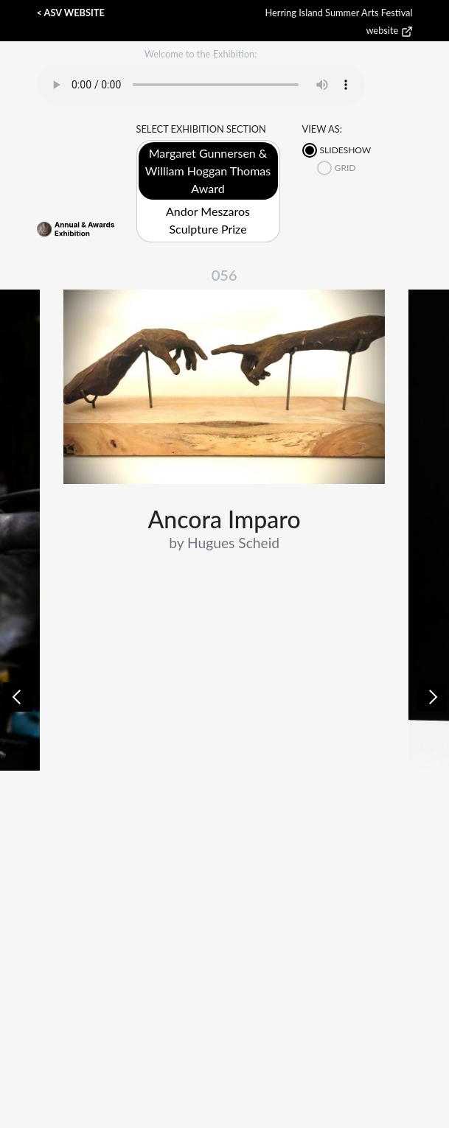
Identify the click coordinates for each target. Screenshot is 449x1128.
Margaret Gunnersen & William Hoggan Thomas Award (208, 170)
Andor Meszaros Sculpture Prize (208, 220)
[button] (17, 697)
